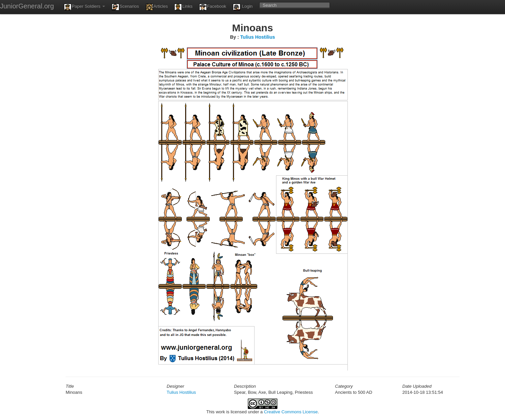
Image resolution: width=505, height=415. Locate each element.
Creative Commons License (291, 411)
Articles (157, 7)
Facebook (212, 7)
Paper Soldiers (84, 7)
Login (242, 7)
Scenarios (125, 7)
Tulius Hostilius (257, 37)
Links (183, 7)
